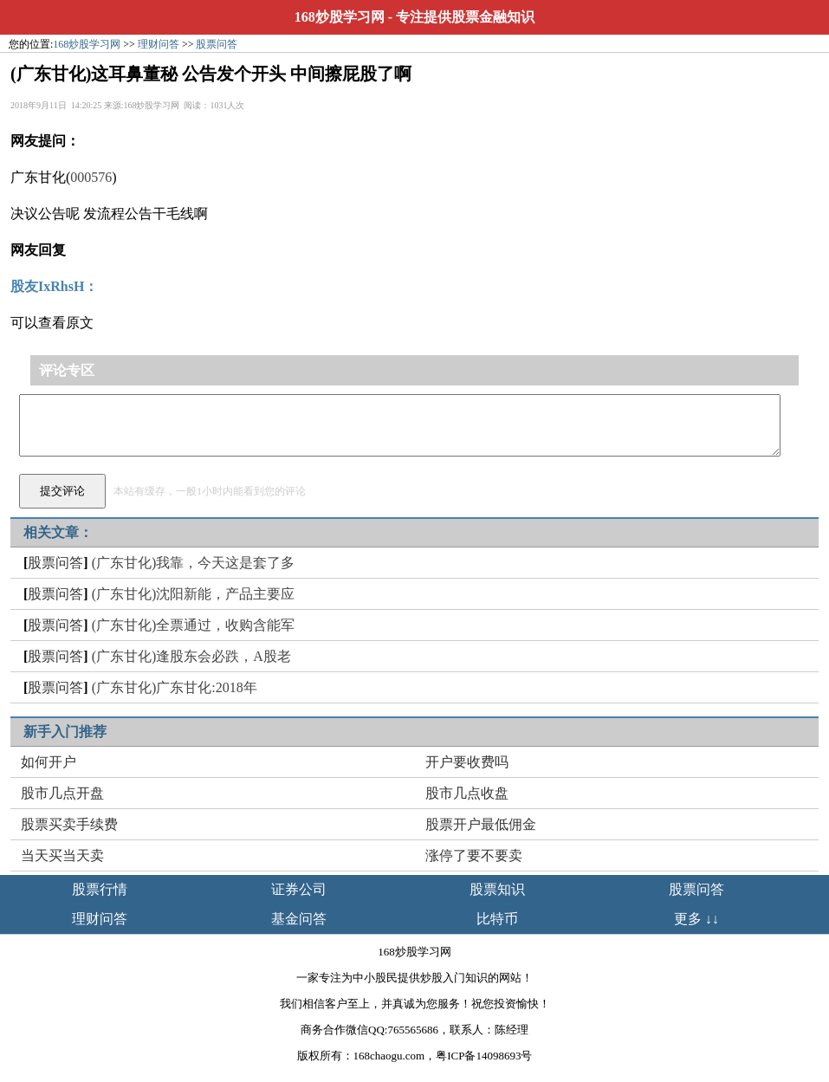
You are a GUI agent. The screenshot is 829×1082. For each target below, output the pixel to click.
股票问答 (216, 44)
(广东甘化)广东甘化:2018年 (174, 687)
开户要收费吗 (466, 762)
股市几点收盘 (466, 793)
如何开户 (48, 762)
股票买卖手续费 (69, 824)
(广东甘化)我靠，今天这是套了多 (193, 562)
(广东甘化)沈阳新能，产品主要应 (193, 593)
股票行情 (99, 889)
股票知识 (497, 889)
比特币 (497, 918)
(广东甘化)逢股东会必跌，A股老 (191, 656)
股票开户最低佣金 (480, 824)
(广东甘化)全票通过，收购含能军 (193, 625)
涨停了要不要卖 (473, 855)
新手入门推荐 (65, 731)
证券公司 (299, 889)
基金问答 (299, 918)
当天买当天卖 (62, 855)
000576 (91, 177)
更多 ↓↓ (696, 918)
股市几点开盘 (62, 793)
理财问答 (158, 44)
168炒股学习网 (340, 17)
